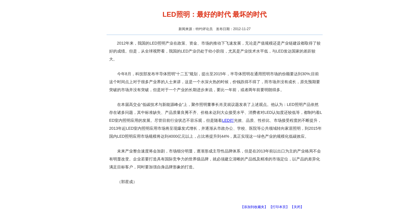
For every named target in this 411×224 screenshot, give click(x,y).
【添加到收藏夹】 (254, 207)
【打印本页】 (279, 207)
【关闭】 (297, 207)
